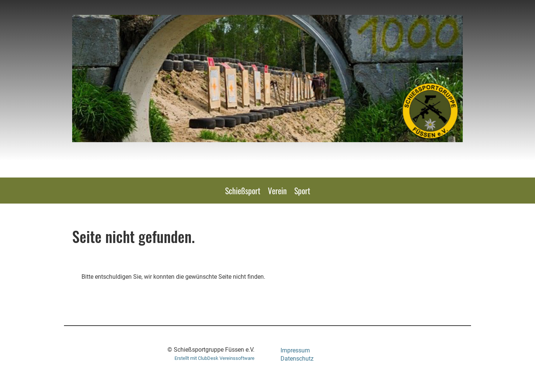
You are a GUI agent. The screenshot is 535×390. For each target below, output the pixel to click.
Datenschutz (297, 358)
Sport (302, 190)
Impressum (295, 350)
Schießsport (242, 190)
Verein (277, 190)
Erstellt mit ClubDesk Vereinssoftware (214, 358)
